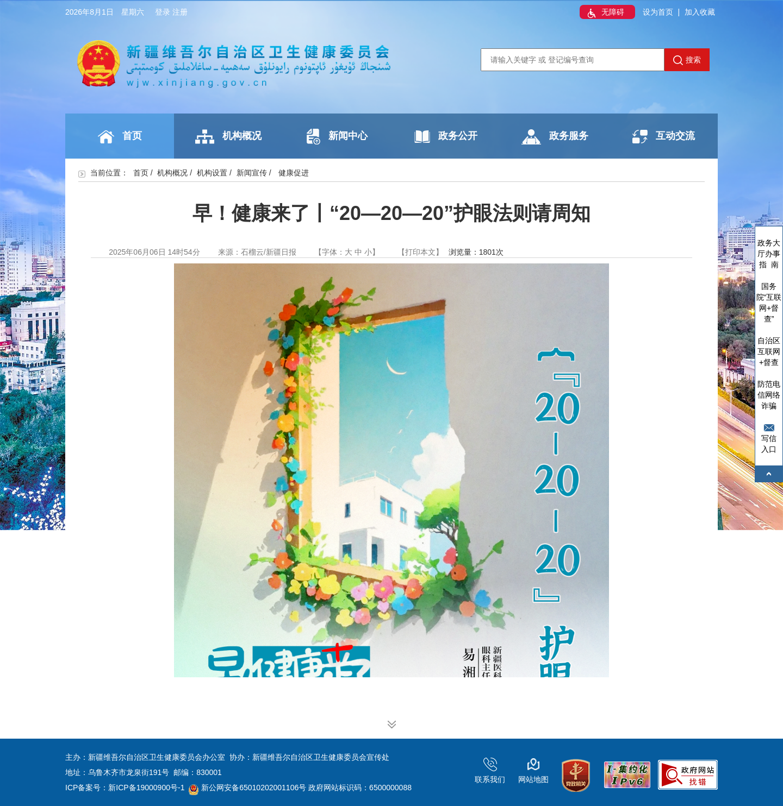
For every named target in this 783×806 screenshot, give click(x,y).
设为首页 (658, 12)
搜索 (687, 60)
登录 (162, 12)
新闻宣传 (252, 172)
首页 (120, 136)
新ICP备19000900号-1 (146, 787)
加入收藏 (700, 12)
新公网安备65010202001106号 (247, 787)
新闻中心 (337, 136)
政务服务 (554, 136)
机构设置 (212, 172)
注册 (180, 12)
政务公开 (445, 136)
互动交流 (663, 136)
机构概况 (228, 136)
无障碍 (604, 13)
